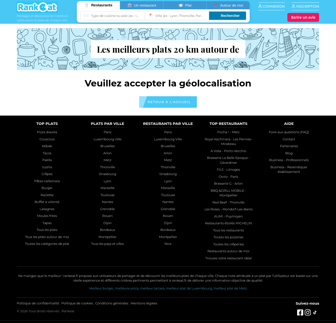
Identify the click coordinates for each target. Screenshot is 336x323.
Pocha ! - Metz (228, 132)
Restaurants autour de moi (228, 251)
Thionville (107, 167)
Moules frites (47, 216)
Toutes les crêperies (228, 244)
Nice (167, 244)
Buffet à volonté (46, 202)
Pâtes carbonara (47, 181)
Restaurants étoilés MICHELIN (228, 223)
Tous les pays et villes (107, 244)
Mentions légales (144, 303)
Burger (47, 188)
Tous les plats (47, 230)
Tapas (47, 223)
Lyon (107, 181)
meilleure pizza (127, 288)
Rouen (107, 216)
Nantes (107, 202)
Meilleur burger (101, 288)
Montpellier (108, 237)
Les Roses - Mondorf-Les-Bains (228, 209)
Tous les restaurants (228, 230)
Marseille (107, 188)
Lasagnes (47, 209)
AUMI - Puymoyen (228, 216)
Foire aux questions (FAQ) (289, 132)
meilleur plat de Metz (230, 288)
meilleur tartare (152, 288)
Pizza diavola (47, 132)
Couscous (47, 139)
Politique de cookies (77, 303)
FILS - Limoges (228, 169)
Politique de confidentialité (38, 303)
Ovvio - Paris (228, 177)
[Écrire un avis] (303, 17)
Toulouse (108, 195)
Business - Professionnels (289, 160)
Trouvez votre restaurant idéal (228, 258)
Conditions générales (111, 303)
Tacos (47, 153)
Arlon (107, 153)
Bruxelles (107, 146)
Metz (108, 160)
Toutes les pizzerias (228, 237)
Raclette (47, 195)
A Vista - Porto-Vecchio (228, 151)
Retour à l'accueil (169, 102)
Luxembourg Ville (108, 139)
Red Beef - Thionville (228, 202)
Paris (107, 132)
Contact (289, 139)
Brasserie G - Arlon (228, 183)
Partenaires (289, 146)
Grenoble (107, 209)
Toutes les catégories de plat (47, 244)
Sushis (47, 167)
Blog (288, 153)
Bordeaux (107, 230)
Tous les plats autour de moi (47, 237)
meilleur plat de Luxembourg (189, 288)
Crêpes (47, 174)
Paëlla (47, 160)
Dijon (107, 223)
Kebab (47, 146)
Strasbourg (107, 174)
